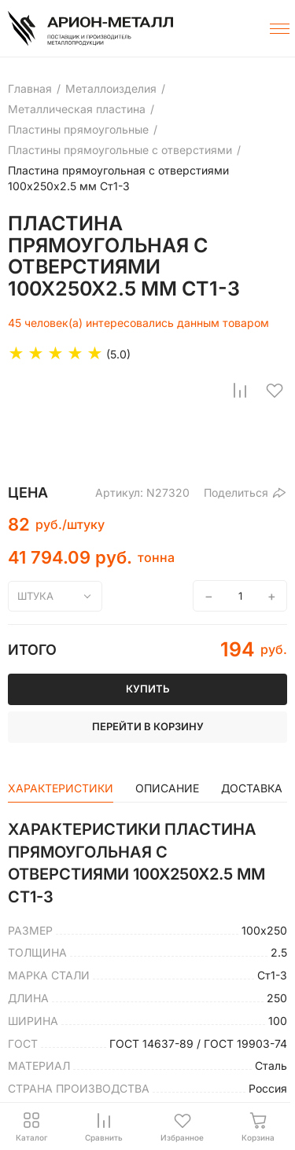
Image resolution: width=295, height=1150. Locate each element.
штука (35, 596)
